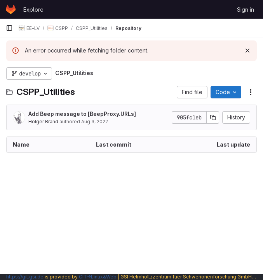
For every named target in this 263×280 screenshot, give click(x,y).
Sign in (245, 9)
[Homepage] (10, 9)
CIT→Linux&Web (98, 277)
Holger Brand (43, 121)
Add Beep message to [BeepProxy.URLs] (82, 113)
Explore (33, 9)
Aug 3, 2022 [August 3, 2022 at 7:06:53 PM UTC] (94, 121)
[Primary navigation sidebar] (9, 28)
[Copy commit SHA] (213, 117)
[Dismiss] (247, 50)
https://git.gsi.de (25, 277)
